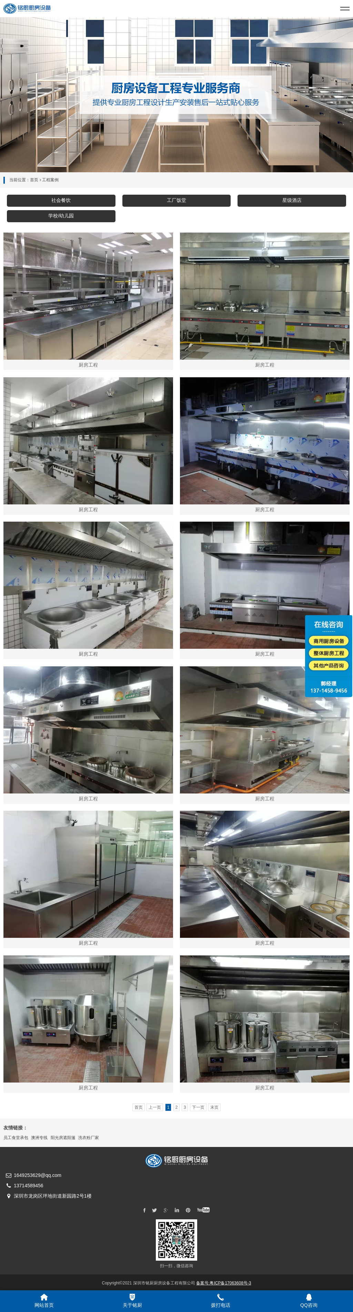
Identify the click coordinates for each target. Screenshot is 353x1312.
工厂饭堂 (176, 200)
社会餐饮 (61, 200)
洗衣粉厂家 (88, 1137)
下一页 (198, 1107)
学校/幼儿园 (61, 215)
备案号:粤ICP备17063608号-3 (223, 1283)
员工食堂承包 (15, 1137)
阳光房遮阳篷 (63, 1137)
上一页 (155, 1107)
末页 (214, 1107)
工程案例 (50, 179)
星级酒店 (292, 200)
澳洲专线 (39, 1137)
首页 (34, 179)
